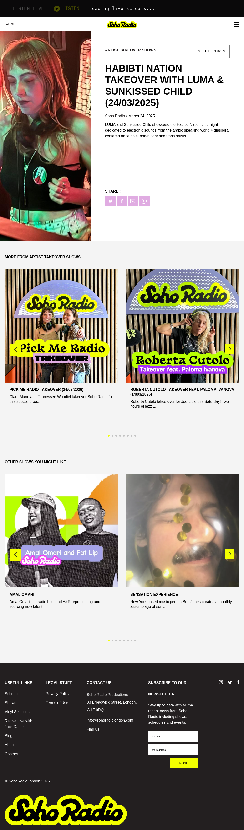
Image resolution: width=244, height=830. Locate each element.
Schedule (13, 694)
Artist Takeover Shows (130, 50)
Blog (8, 736)
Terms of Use (57, 703)
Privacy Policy (58, 694)
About (10, 745)
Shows (10, 703)
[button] (229, 349)
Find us (93, 729)
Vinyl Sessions (17, 712)
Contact (11, 754)
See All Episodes (211, 51)
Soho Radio (115, 116)
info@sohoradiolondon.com (110, 720)
